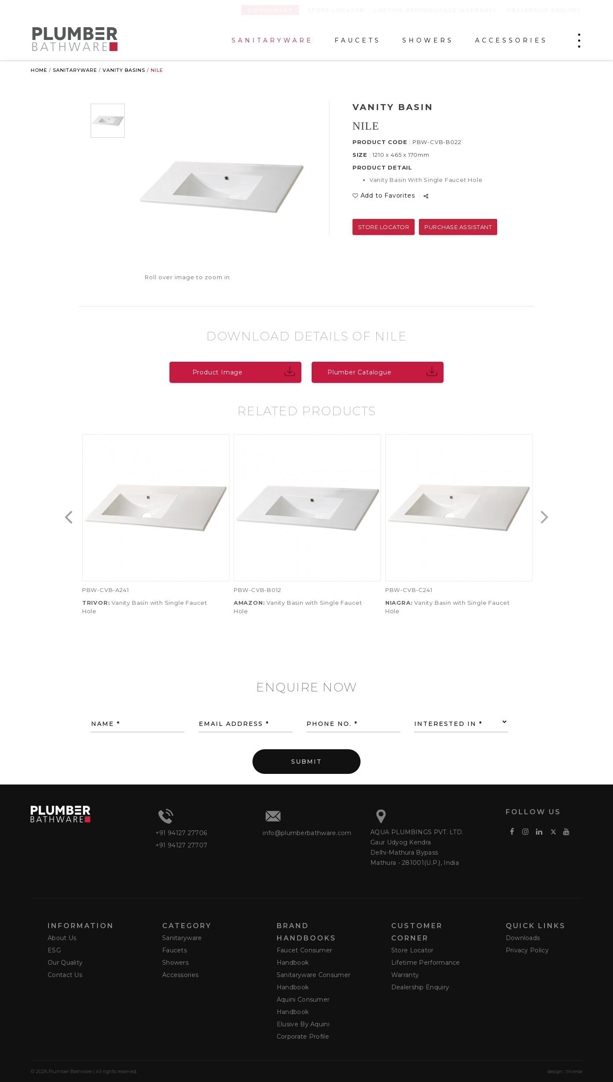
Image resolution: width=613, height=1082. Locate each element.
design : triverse (564, 1071)
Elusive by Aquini (303, 1024)
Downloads (270, 10)
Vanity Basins (124, 70)
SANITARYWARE (272, 40)
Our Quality (65, 962)
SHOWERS (428, 40)
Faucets (174, 950)
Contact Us (65, 975)
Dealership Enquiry (544, 10)
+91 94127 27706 (181, 833)
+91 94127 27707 (181, 845)
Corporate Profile (303, 1036)
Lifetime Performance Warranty (435, 10)
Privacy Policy (527, 950)
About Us (62, 938)
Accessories (180, 975)
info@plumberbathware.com (307, 833)
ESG (54, 950)
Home (39, 70)
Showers (175, 962)
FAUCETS (358, 40)
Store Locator (336, 10)
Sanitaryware (75, 70)
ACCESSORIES (511, 40)
